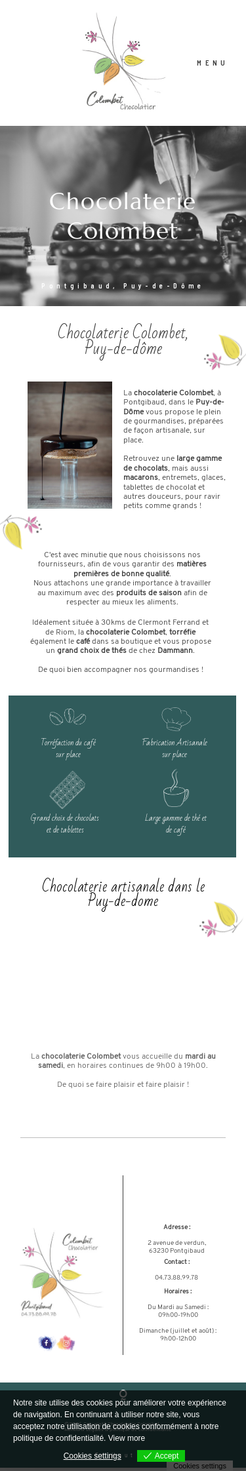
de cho (135, 472)
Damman (172, 654)
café (83, 645)
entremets (179, 481)
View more (126, 1438)
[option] (123, 219)
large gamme (199, 463)
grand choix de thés (92, 654)
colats (157, 472)
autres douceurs (152, 500)
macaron (138, 481)
